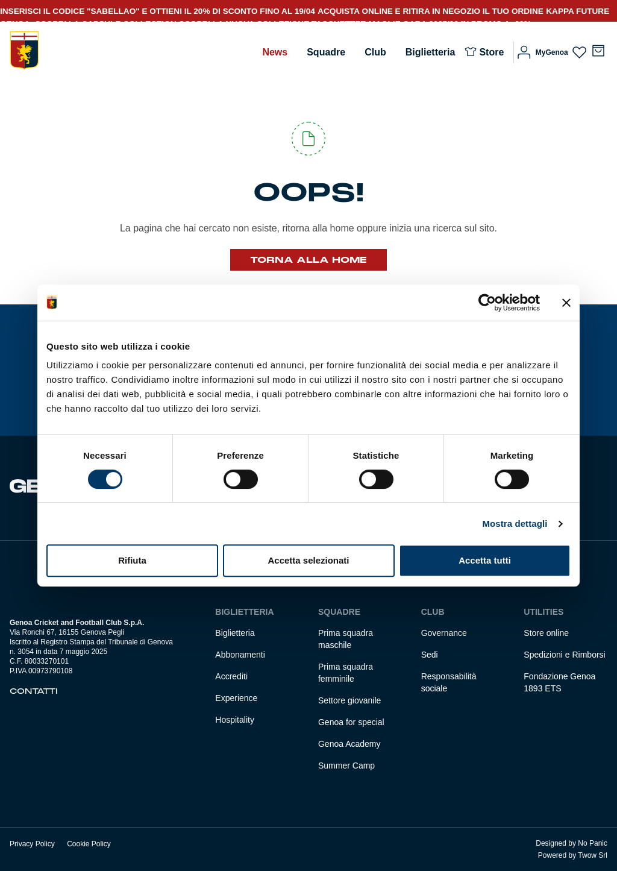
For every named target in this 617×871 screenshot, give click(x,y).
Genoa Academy (349, 744)
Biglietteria (431, 52)
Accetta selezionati (308, 560)
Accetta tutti (485, 560)
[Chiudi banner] (566, 302)
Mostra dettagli (514, 523)
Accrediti (231, 676)
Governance (444, 633)
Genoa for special (351, 722)
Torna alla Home (308, 259)
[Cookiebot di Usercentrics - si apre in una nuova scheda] (487, 303)
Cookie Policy (89, 844)
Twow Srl (592, 855)
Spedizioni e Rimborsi (564, 654)
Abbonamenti (240, 654)
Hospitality (234, 720)
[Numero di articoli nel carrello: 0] (598, 50)
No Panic (592, 843)
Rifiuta (132, 560)
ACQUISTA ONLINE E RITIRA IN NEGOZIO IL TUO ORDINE (430, 11)
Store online (546, 633)
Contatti (34, 691)
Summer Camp (346, 765)
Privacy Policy (32, 844)
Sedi (429, 654)
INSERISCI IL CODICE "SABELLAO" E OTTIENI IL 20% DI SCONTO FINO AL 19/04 (157, 11)
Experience (236, 698)
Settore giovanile (349, 700)
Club (375, 52)
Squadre (326, 52)
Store (491, 52)
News (274, 52)
